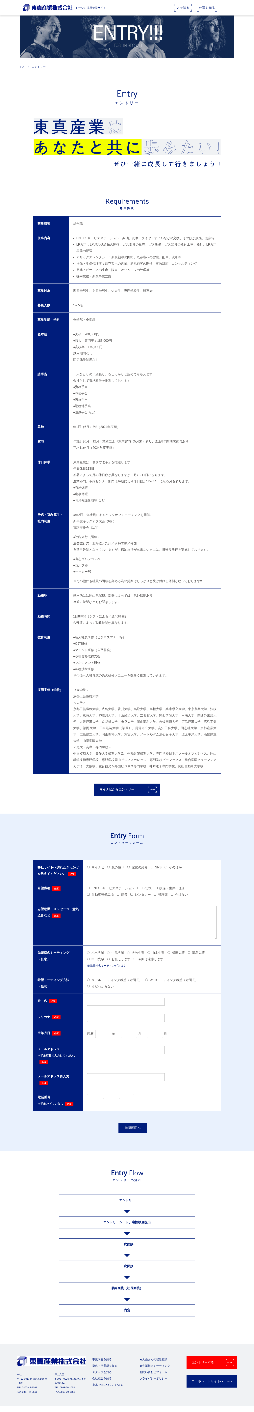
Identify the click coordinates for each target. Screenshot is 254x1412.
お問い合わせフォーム (153, 1378)
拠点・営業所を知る (104, 1371)
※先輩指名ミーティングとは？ (106, 971)
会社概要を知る (102, 1384)
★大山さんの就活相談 (153, 1365)
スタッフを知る (102, 1378)
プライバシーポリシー (153, 1384)
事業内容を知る (102, 1365)
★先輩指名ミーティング (155, 1371)
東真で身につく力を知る (107, 1390)
